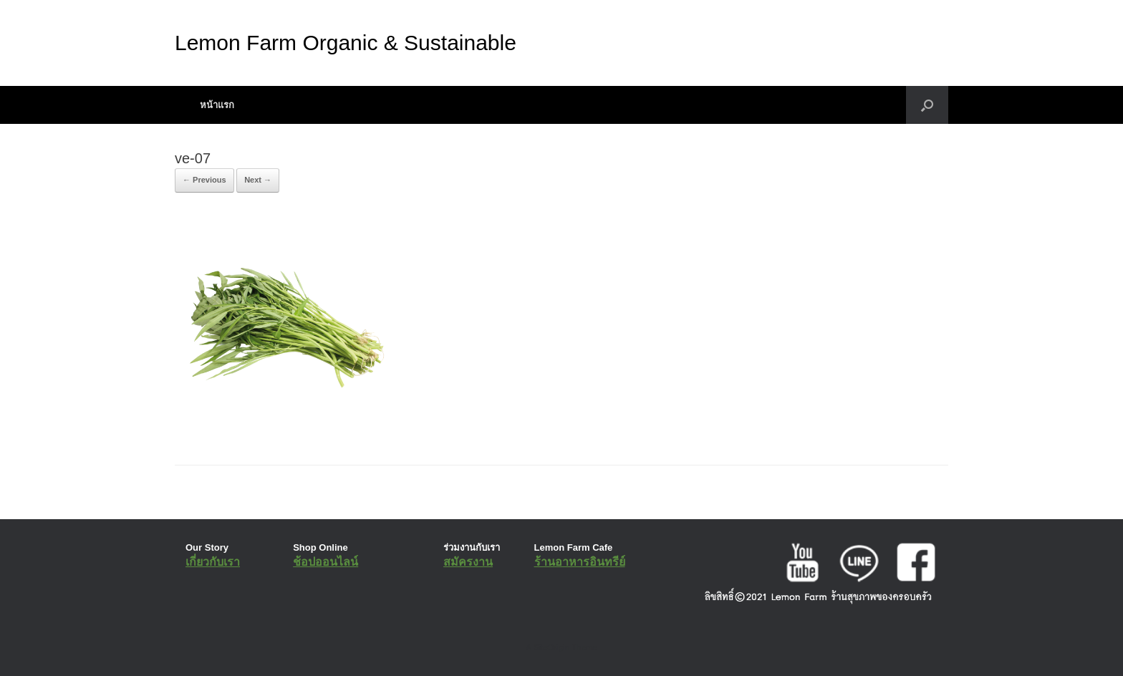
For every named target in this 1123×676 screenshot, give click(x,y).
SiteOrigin (551, 647)
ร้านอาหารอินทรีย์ (579, 562)
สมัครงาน (468, 562)
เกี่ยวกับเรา (212, 562)
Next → (257, 179)
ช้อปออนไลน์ (325, 562)
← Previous (204, 179)
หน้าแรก (217, 105)
